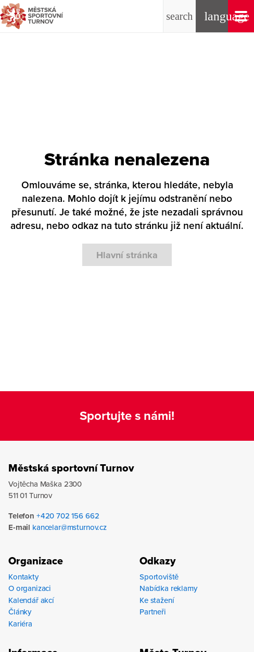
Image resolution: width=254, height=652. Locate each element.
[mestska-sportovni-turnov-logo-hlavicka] (56, 16)
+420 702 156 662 (67, 515)
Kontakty (23, 576)
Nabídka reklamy (168, 588)
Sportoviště (159, 576)
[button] (179, 16)
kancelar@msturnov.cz (69, 527)
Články (19, 611)
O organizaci (29, 588)
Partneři (152, 611)
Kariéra (20, 623)
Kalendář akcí (31, 600)
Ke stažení (156, 600)
